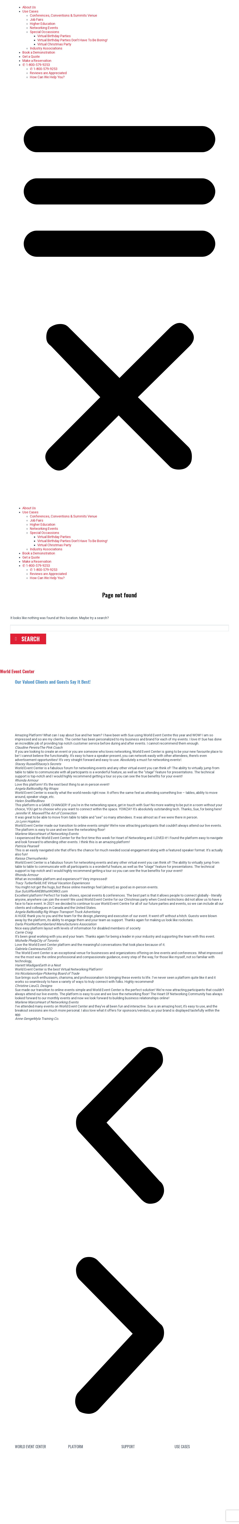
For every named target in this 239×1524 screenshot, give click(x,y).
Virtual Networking (199, 1467)
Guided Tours (93, 1472)
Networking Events (44, 28)
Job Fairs (36, 19)
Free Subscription (97, 1463)
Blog (146, 1454)
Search (30, 639)
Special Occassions (44, 32)
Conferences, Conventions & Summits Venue (63, 15)
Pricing (93, 1481)
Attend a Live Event (93, 1454)
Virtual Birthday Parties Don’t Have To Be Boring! (72, 40)
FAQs (146, 1463)
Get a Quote (31, 56)
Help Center (146, 1481)
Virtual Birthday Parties (54, 36)
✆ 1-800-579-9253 (36, 65)
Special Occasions (199, 1503)
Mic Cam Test (146, 1490)
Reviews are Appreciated (48, 73)
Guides (146, 1472)
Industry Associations (46, 48)
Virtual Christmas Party (54, 44)
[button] (119, 293)
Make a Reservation (36, 61)
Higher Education (42, 24)
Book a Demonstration (38, 52)
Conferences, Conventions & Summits (199, 1456)
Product (93, 1490)
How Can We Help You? (47, 77)
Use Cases (30, 11)
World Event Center (17, 671)
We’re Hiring (40, 1463)
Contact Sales (39, 1454)
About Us (29, 7)
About (37, 1472)
